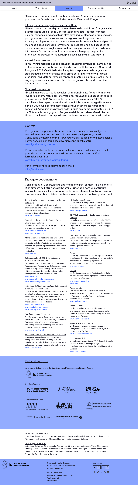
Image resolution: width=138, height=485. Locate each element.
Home (14, 8)
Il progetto (69, 8)
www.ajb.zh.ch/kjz (32, 216)
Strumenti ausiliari (96, 8)
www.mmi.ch (30, 254)
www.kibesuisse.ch (33, 348)
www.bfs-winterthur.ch (34, 330)
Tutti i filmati (41, 8)
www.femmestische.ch (79, 319)
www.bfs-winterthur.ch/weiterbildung (46, 160)
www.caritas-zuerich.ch (80, 281)
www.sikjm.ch (76, 248)
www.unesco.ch (32, 277)
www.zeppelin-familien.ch (81, 334)
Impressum (97, 463)
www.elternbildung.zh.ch (35, 231)
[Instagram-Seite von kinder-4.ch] (105, 467)
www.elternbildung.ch (34, 233)
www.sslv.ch (75, 231)
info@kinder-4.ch (35, 169)
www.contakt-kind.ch (79, 352)
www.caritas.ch (76, 284)
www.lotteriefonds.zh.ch (35, 305)
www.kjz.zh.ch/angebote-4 (40, 144)
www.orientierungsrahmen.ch (37, 282)
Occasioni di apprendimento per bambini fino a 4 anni (26, 3)
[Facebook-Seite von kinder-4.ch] (97, 467)
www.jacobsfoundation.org (36, 307)
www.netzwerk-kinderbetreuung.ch (40, 279)
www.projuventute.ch (79, 301)
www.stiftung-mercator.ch (36, 310)
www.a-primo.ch (77, 266)
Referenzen (124, 8)
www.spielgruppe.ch (78, 211)
